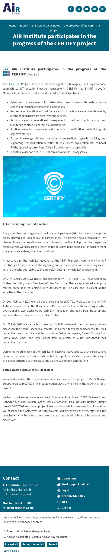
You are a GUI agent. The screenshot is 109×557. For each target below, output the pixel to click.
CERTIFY (14, 84)
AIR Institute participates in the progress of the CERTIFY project (59, 72)
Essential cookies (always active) (27, 531)
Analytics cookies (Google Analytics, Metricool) (36, 537)
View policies (11, 551)
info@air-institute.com (18, 508)
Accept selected (33, 544)
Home (12, 25)
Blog (23, 25)
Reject (52, 544)
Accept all (11, 544)
